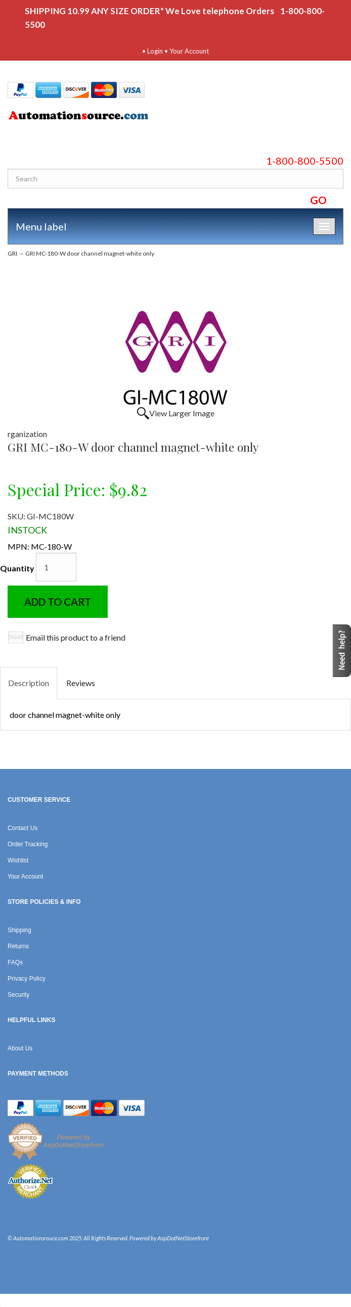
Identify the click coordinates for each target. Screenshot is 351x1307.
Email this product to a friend (75, 637)
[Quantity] (56, 567)
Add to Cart (57, 602)
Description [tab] (28, 683)
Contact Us (22, 828)
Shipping (19, 930)
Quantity (17, 568)
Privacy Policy (27, 978)
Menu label (41, 226)
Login (155, 51)
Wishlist (18, 860)
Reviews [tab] (80, 683)
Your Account (189, 51)
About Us (20, 1048)
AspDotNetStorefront (183, 1238)
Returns (18, 946)
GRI (12, 253)
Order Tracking (28, 844)
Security (18, 994)
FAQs (15, 962)
